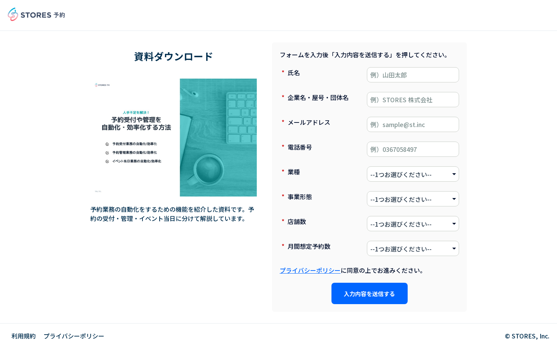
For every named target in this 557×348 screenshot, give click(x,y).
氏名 (290, 72)
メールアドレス (305, 122)
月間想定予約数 (305, 246)
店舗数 (293, 221)
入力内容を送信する (369, 294)
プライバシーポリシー (310, 270)
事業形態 (296, 196)
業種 (290, 171)
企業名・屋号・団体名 (314, 97)
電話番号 (296, 146)
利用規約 (23, 335)
